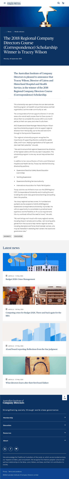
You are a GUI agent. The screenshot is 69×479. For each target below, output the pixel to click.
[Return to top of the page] (64, 397)
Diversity (7, 236)
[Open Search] (58, 3)
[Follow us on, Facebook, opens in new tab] (11, 449)
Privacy (5, 471)
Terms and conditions (15, 471)
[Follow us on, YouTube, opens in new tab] (16, 449)
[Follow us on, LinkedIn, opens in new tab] (5, 449)
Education (18, 236)
